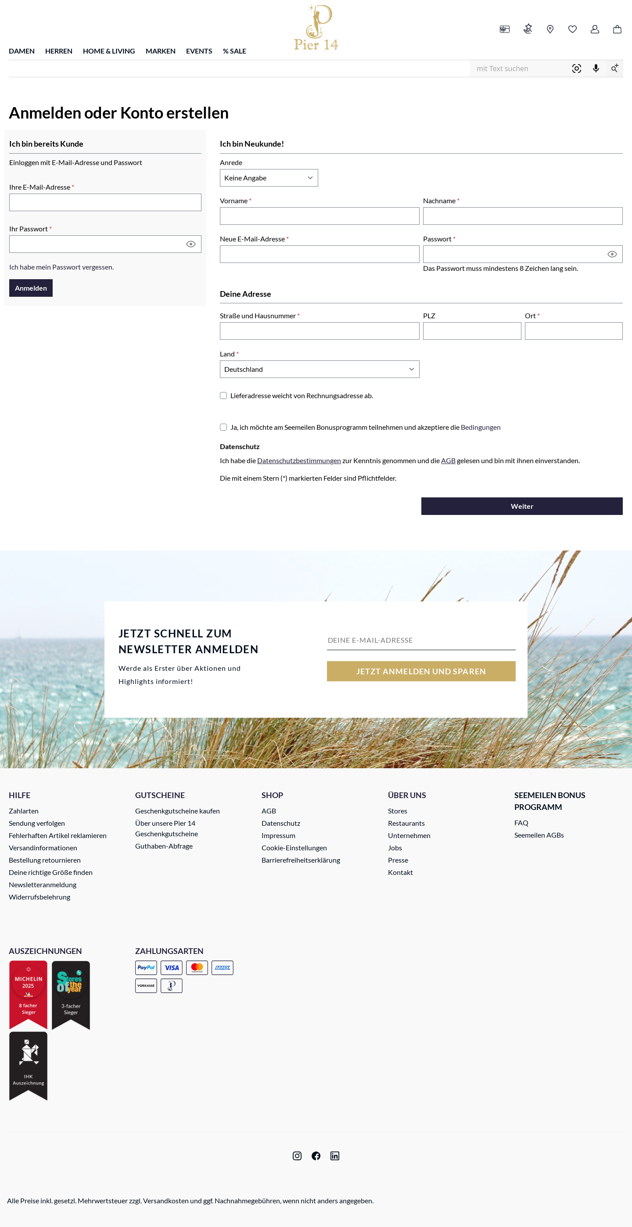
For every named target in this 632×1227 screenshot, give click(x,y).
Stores (397, 810)
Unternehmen (409, 835)
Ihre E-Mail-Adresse (41, 187)
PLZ (429, 315)
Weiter (522, 506)
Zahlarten (24, 810)
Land (229, 353)
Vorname (235, 200)
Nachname (441, 200)
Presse (398, 860)
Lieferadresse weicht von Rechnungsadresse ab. (301, 395)
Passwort (439, 238)
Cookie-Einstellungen (294, 847)
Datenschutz (281, 823)
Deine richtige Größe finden (51, 872)
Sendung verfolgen (37, 823)
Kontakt (400, 872)
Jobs (395, 847)
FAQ (521, 822)
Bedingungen (481, 427)
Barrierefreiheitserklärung (301, 860)
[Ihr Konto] (595, 29)
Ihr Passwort (30, 228)
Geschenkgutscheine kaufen (177, 810)
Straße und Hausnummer (260, 315)
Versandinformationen (43, 847)
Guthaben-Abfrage (164, 846)
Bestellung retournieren (45, 860)
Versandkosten (166, 1200)
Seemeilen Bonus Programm (549, 801)
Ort (532, 315)
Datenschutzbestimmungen (299, 460)
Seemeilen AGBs (539, 835)
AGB (448, 460)
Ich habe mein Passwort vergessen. (61, 267)
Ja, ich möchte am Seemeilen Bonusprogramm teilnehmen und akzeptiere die (365, 427)
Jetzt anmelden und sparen (421, 671)
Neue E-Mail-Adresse (254, 238)
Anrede (231, 162)
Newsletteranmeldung (42, 884)
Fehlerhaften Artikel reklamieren (58, 835)
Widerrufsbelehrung (39, 896)
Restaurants (406, 823)
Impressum (278, 835)
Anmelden (31, 288)
